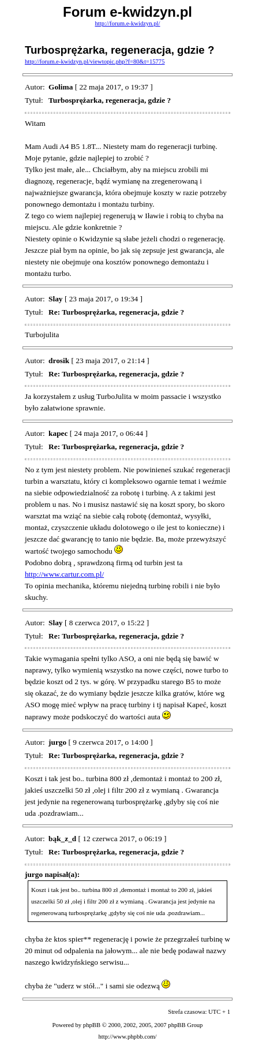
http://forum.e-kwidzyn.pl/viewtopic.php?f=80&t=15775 (95, 61)
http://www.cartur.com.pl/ (64, 574)
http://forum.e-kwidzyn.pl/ (127, 23)
